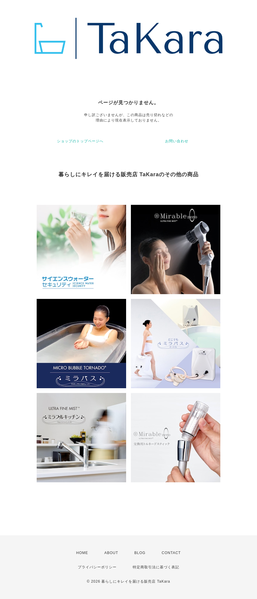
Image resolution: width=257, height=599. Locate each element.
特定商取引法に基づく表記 (156, 567)
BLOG (139, 553)
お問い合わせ (176, 141)
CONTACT (171, 553)
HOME (82, 553)
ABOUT (111, 553)
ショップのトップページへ (80, 141)
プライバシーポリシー (97, 567)
